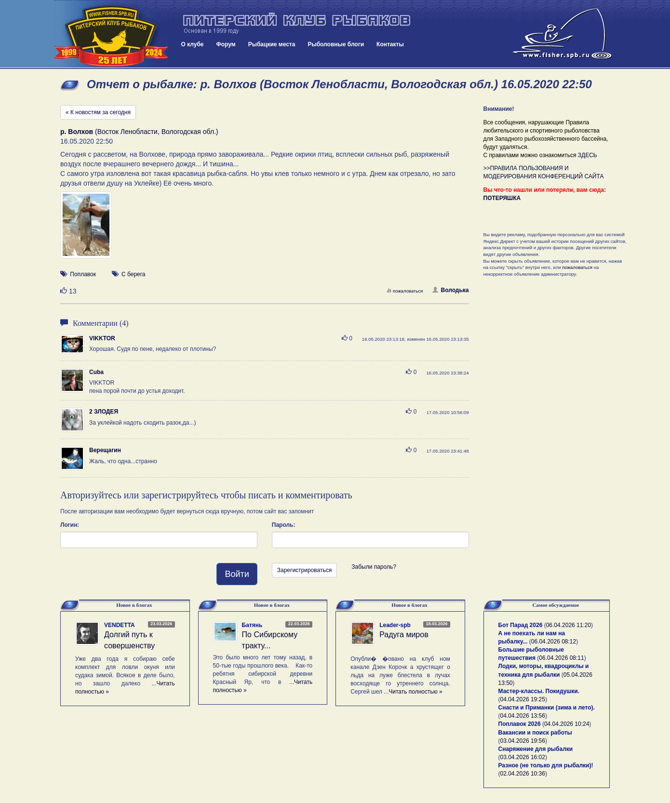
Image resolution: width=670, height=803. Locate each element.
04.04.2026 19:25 (522, 699)
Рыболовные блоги (336, 44)
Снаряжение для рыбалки (535, 749)
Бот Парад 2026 (520, 625)
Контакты (390, 44)
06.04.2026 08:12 (553, 641)
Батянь (252, 625)
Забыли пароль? (373, 566)
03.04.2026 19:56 (522, 740)
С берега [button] (133, 274)
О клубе (192, 44)
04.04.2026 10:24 (566, 724)
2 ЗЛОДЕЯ (103, 411)
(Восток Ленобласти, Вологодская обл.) (139, 131)
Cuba (96, 372)
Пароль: (283, 525)
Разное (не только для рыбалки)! (545, 765)
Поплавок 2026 (519, 724)
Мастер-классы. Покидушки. (539, 691)
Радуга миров (403, 634)
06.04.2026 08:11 (561, 658)
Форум (226, 44)
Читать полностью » (415, 691)
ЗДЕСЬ (587, 155)
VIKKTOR (102, 338)
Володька (450, 290)
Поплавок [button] (83, 274)
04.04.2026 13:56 (522, 715)
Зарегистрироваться (304, 570)
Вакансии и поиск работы (535, 732)
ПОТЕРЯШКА (502, 198)
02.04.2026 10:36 (522, 773)
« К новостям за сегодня (98, 112)
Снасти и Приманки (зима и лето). (546, 707)
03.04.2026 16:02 (522, 757)
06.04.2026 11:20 (568, 625)
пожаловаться (405, 291)
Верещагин (105, 450)
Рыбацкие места (271, 44)
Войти (237, 574)
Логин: (69, 525)
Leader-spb (395, 625)
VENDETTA (119, 625)
